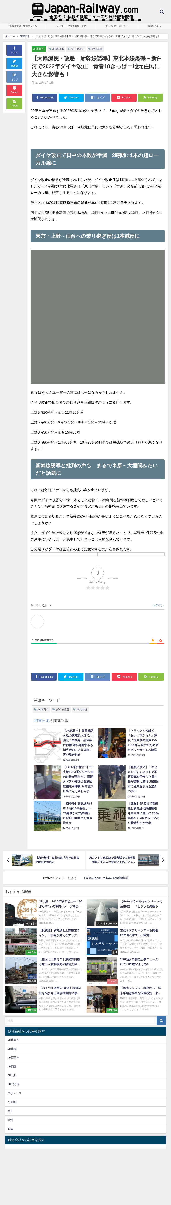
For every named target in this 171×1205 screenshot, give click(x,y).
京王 (10, 1111)
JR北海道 (13, 1084)
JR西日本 (13, 1057)
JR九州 (12, 1075)
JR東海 (12, 1048)
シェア (14, 50)
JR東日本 (39, 48)
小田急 (12, 1102)
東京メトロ (14, 1093)
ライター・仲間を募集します (71, 26)
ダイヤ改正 (77, 49)
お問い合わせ (154, 26)
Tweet (14, 63)
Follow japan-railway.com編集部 (106, 877)
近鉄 (10, 1119)
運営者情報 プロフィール (23, 26)
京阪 (10, 1128)
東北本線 (96, 49)
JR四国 (12, 1066)
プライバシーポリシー (116, 26)
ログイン (157, 605)
